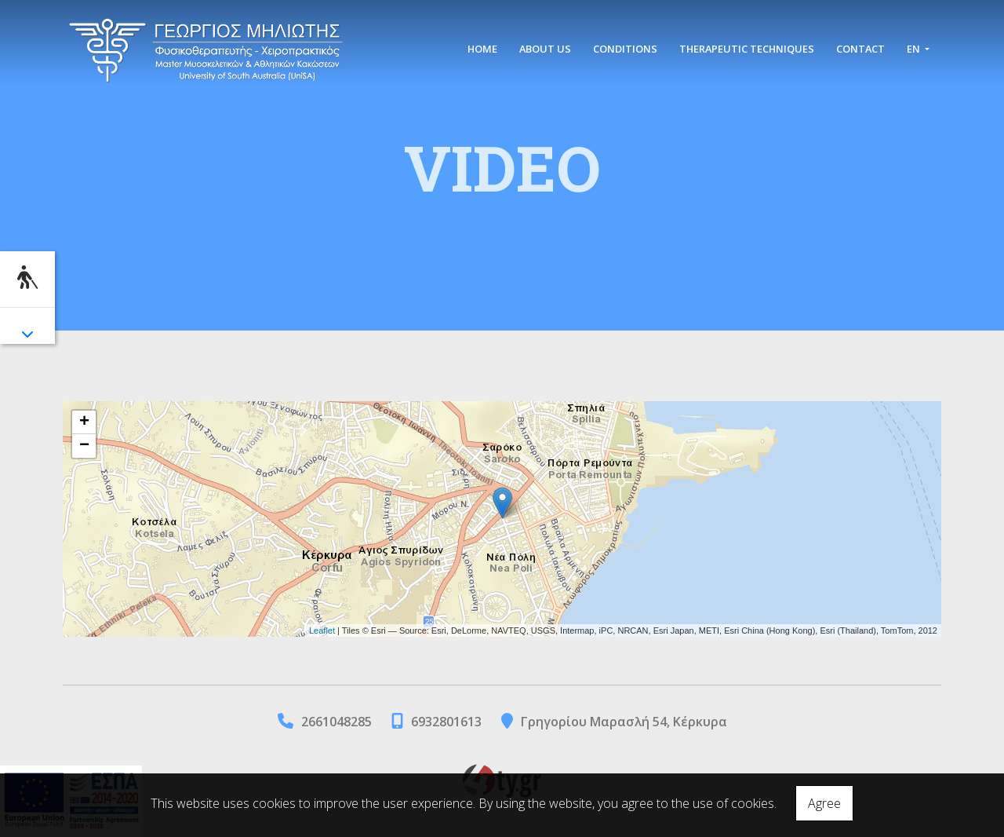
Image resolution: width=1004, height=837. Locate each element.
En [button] (914, 49)
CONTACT (860, 49)
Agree (824, 803)
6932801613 (446, 721)
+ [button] (84, 422)
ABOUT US (545, 49)
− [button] (84, 446)
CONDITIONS (625, 49)
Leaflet (322, 630)
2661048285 (336, 721)
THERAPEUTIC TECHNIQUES (746, 49)
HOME (482, 49)
